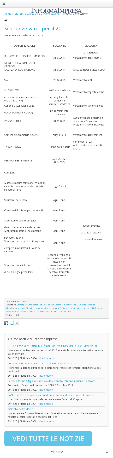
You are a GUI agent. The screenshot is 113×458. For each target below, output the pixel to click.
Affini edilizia (48, 304)
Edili (92, 308)
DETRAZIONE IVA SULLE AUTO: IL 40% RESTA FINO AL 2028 (42, 363)
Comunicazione (35, 304)
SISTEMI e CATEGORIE (27, 13)
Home (7, 13)
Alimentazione (51, 13)
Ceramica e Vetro (63, 304)
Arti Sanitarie (62, 308)
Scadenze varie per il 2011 (35, 28)
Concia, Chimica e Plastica (83, 304)
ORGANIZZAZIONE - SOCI (61, 311)
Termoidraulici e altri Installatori (34, 311)
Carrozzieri (22, 304)
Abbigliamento (12, 308)
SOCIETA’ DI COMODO (20, 409)
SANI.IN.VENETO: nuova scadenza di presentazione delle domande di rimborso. (52, 395)
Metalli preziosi (33, 308)
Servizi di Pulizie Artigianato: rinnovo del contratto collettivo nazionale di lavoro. (52, 381)
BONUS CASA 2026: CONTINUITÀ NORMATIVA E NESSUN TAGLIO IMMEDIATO (52, 346)
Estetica (15, 311)
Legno (23, 308)
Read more (45, 358)
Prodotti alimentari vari (79, 308)
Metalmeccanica (48, 308)
